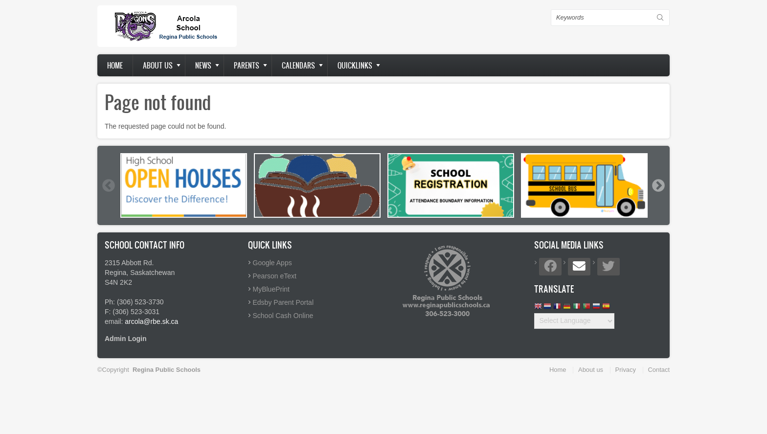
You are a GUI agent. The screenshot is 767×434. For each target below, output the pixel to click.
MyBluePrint (271, 289)
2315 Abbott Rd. (129, 263)
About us (158, 65)
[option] (183, 185)
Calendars (298, 65)
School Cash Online (283, 316)
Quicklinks (355, 65)
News (203, 65)
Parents (246, 65)
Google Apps (272, 263)
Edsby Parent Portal (283, 302)
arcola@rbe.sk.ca (151, 321)
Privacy (625, 369)
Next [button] (658, 185)
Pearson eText (275, 276)
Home (115, 65)
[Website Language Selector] (574, 321)
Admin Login (126, 339)
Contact (659, 369)
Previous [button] (108, 185)
